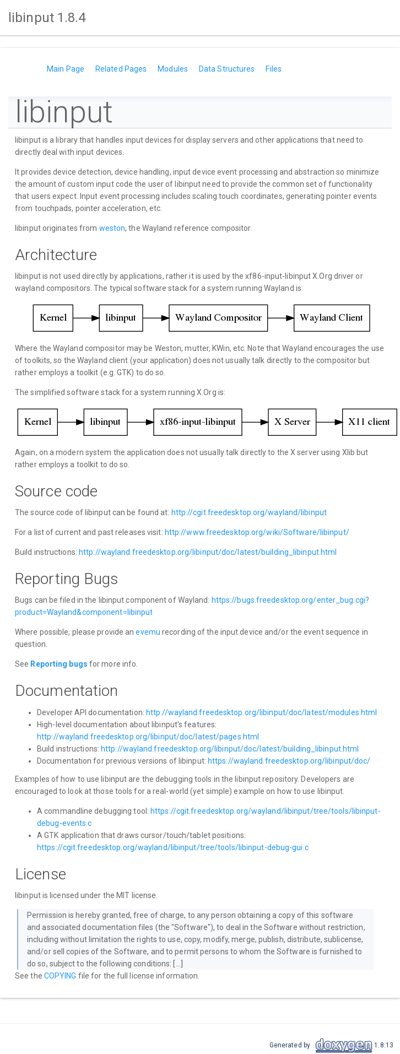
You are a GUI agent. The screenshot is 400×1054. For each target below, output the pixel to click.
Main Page (65, 68)
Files (274, 68)
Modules (173, 68)
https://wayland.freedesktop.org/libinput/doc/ (289, 760)
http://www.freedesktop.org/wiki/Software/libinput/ (257, 532)
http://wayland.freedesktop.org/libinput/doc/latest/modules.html (261, 712)
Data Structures (227, 68)
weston (112, 228)
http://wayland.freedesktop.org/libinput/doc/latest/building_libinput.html (208, 552)
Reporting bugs (58, 664)
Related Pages (121, 68)
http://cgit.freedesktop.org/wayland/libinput (249, 512)
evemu (148, 632)
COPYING (60, 975)
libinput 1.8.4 (46, 17)
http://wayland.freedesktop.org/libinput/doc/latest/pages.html (148, 736)
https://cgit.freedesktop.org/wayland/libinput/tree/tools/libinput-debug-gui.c (173, 847)
